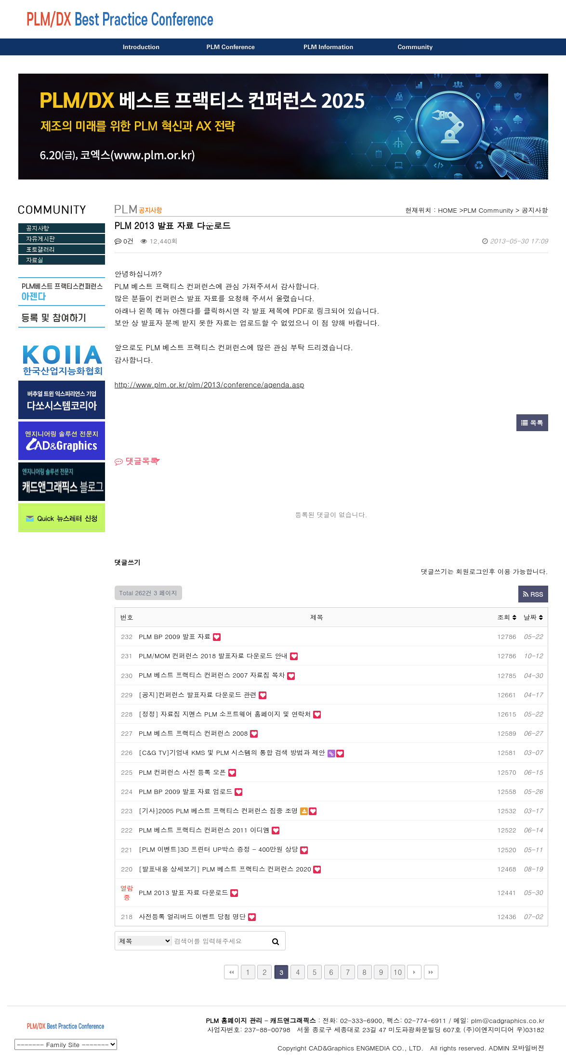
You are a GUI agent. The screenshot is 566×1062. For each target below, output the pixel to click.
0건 (124, 240)
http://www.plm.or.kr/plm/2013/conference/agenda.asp (209, 384)
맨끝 (431, 972)
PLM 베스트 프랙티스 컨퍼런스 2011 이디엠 (204, 829)
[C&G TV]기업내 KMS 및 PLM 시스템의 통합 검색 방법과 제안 (232, 752)
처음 (231, 972)
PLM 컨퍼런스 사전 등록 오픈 (182, 772)
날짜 (533, 617)
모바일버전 (528, 1047)
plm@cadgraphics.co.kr (507, 1020)
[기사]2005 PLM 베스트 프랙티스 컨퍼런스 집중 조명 (219, 810)
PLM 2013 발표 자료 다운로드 (183, 892)
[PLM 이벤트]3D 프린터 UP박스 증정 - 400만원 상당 (218, 849)
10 (398, 972)
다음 (414, 972)
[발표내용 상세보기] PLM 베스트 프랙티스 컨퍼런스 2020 (225, 868)
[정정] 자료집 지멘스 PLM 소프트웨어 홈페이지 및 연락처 (225, 713)
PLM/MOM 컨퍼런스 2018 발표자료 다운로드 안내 (213, 655)
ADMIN (499, 1047)
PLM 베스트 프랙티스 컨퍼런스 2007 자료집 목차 (212, 674)
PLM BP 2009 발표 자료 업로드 (186, 791)
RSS (533, 594)
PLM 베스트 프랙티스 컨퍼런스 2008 (193, 733)
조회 (506, 617)
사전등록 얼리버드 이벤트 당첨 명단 (192, 916)
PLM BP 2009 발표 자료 (175, 636)
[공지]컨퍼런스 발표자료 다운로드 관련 (198, 694)
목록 (532, 422)
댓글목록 (136, 461)
